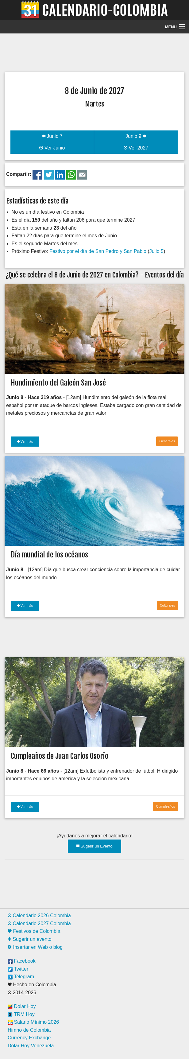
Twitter (18, 969)
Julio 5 (156, 251)
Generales (167, 441)
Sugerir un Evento (94, 846)
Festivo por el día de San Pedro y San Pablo (97, 251)
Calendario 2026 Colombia (39, 915)
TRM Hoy (21, 1014)
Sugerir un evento (30, 939)
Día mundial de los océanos (49, 554)
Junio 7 (52, 136)
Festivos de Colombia (34, 931)
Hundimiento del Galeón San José (58, 382)
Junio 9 (135, 136)
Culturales (167, 605)
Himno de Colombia (29, 1030)
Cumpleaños (165, 806)
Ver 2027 (136, 147)
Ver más (25, 441)
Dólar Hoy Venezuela (31, 1045)
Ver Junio (52, 147)
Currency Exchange (29, 1037)
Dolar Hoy (22, 1006)
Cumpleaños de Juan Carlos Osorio (59, 756)
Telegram (21, 976)
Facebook (22, 961)
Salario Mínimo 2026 (33, 1022)
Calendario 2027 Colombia (39, 923)
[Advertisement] (94, 52)
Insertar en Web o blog (35, 947)
